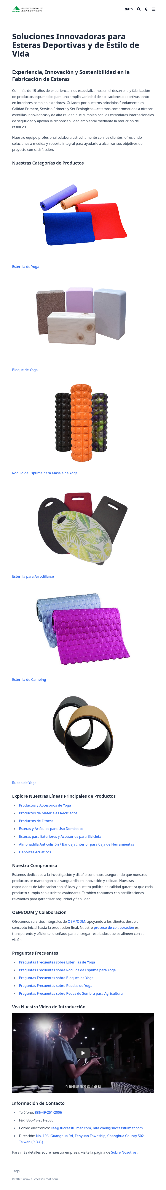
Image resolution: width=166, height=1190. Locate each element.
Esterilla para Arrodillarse (71, 531)
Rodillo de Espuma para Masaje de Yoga (71, 427)
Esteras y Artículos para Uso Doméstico (51, 828)
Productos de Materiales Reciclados (48, 813)
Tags (16, 1171)
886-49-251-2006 (48, 1112)
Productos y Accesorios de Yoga (45, 805)
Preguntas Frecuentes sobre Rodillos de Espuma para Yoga (67, 970)
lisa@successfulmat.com (71, 1128)
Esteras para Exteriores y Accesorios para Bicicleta (60, 836)
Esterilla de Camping (71, 634)
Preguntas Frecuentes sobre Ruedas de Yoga (55, 985)
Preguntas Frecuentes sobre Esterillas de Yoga (57, 962)
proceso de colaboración (114, 927)
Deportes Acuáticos (35, 852)
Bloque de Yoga (71, 324)
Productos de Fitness (36, 820)
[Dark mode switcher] (146, 9)
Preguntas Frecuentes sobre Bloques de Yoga (56, 977)
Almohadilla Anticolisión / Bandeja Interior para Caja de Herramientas (76, 844)
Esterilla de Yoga (71, 221)
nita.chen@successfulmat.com (118, 1128)
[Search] (138, 9)
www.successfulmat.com (40, 1179)
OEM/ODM (76, 921)
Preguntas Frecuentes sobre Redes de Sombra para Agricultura (71, 993)
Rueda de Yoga (71, 737)
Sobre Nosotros (124, 1152)
